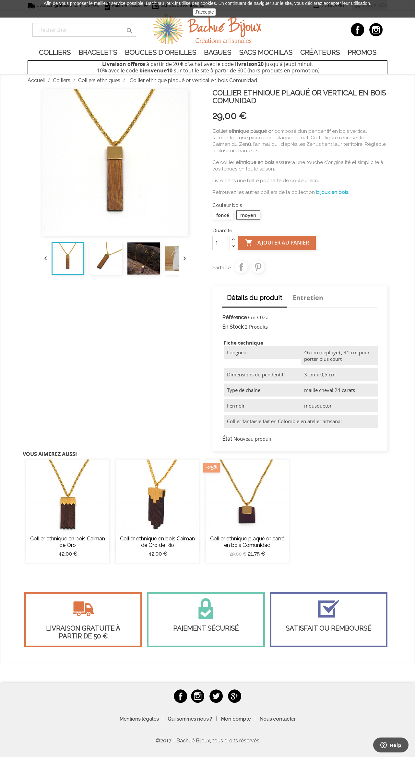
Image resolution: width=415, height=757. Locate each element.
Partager (241, 266)
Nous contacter (278, 719)
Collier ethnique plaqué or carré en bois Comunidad (247, 542)
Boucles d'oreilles (160, 52)
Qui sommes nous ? (190, 719)
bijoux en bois (332, 192)
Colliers (55, 52)
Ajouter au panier (277, 243)
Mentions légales (139, 719)
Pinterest (258, 266)
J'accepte (204, 12)
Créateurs (320, 52)
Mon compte (236, 719)
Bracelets (97, 52)
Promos (362, 52)
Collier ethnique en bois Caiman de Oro (67, 542)
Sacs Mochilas (265, 52)
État (227, 439)
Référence (234, 317)
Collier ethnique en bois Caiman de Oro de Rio (157, 542)
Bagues (217, 52)
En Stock (232, 327)
